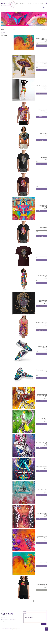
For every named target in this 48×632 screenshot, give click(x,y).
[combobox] (41, 44)
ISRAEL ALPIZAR (5, 4)
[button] (46, 3)
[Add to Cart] (41, 46)
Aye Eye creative (6, 7)
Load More (30, 601)
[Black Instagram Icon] (3, 621)
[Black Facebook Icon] (1, 621)
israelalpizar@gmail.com (5, 619)
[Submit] (43, 624)
